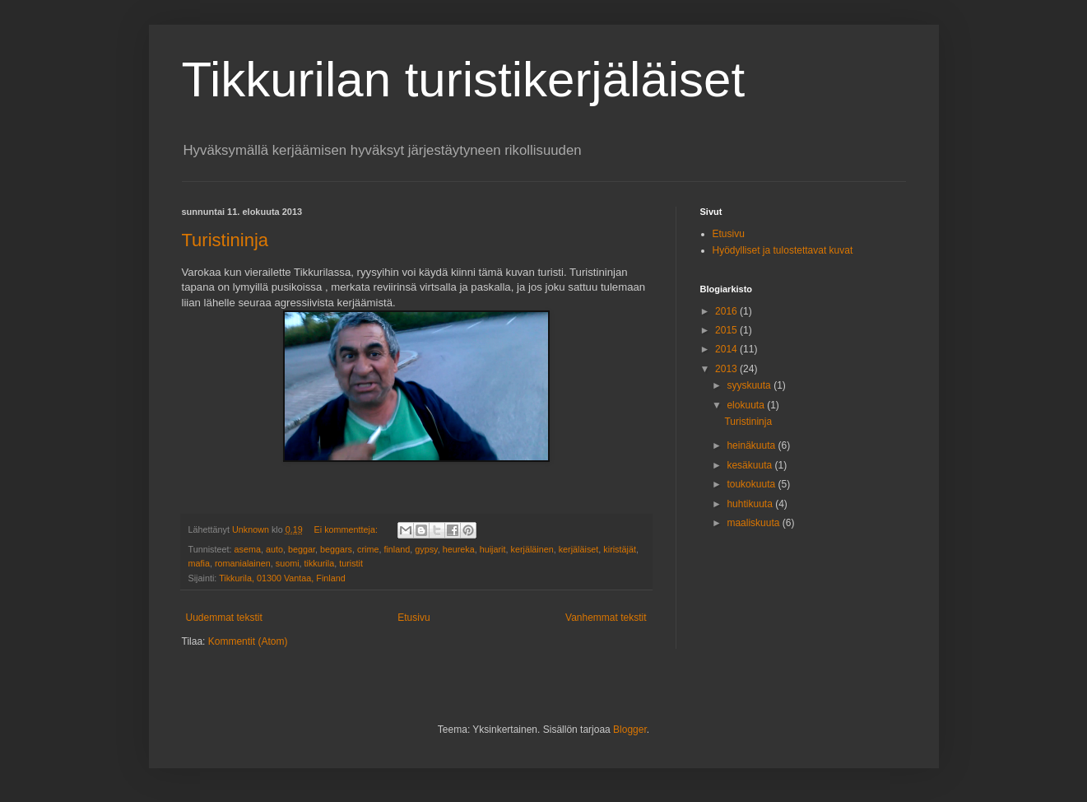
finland (396, 549)
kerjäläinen (532, 549)
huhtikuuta (751, 504)
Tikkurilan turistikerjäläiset (464, 79)
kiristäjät (619, 549)
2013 (727, 369)
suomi (288, 563)
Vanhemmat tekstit (605, 617)
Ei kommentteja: (347, 529)
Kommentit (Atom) (248, 641)
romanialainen (243, 563)
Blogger (630, 729)
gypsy (426, 549)
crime (368, 549)
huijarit (493, 549)
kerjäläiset (579, 549)
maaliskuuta (754, 523)
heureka (459, 549)
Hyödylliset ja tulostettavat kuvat (783, 250)
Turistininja (225, 240)
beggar (301, 549)
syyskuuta (750, 385)
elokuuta (747, 405)
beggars (336, 549)
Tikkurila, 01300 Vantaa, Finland (282, 578)
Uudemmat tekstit (224, 617)
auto (274, 549)
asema (248, 549)
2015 (727, 330)
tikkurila (319, 563)
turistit (351, 563)
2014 (727, 349)
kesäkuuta (750, 465)
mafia (199, 563)
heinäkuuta (752, 445)
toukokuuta (752, 484)
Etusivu (413, 617)
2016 (727, 311)
